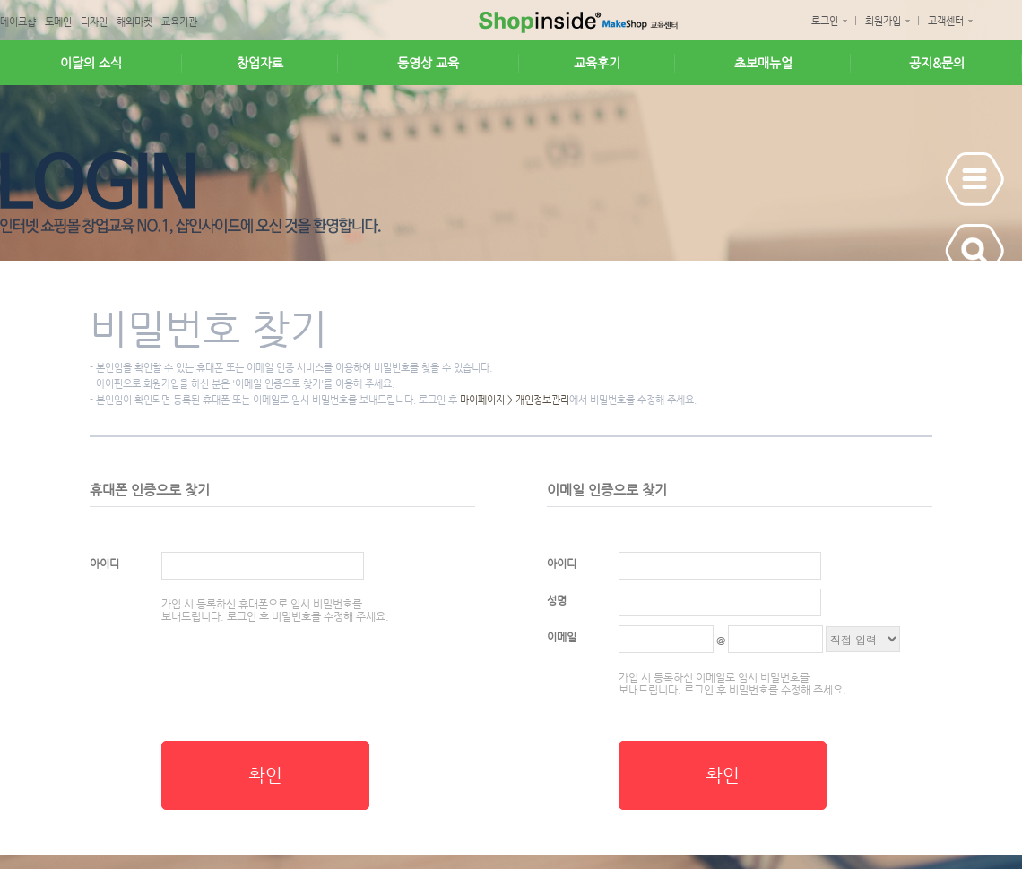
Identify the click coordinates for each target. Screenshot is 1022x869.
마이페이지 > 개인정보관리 (514, 400)
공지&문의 (937, 63)
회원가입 (883, 21)
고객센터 (946, 21)
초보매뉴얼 (763, 63)
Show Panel (974, 179)
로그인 (824, 21)
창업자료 (260, 63)
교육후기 (597, 63)
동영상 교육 (428, 63)
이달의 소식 (91, 63)
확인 (265, 775)
